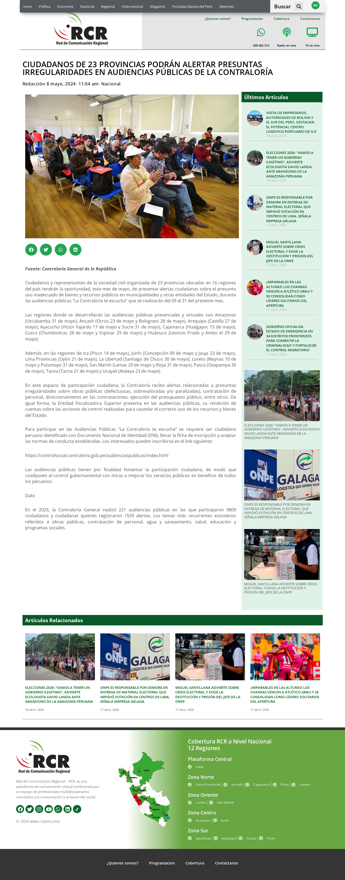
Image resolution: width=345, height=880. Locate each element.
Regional (108, 6)
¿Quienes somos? (218, 18)
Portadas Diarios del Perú (192, 6)
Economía (65, 6)
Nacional (87, 6)
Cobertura (282, 18)
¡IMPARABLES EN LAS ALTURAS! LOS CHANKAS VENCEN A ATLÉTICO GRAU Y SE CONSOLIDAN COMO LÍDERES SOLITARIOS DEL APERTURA (289, 294)
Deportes (226, 6)
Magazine (157, 6)
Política (44, 6)
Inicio (27, 6)
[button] (299, 6)
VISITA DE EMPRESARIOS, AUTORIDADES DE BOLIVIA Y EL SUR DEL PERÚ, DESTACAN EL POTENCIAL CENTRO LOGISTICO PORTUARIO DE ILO (291, 122)
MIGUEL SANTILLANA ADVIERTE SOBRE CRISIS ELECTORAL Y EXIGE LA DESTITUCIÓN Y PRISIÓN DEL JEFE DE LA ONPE (289, 251)
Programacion (252, 18)
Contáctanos (310, 18)
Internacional (132, 6)
